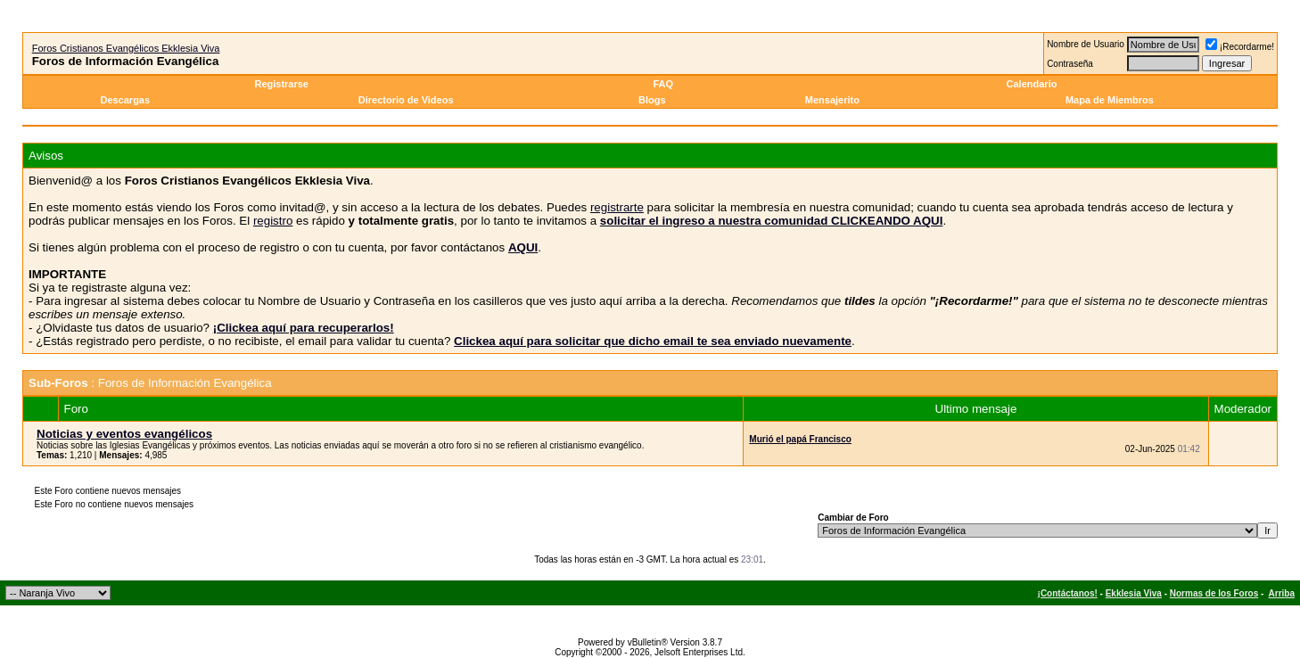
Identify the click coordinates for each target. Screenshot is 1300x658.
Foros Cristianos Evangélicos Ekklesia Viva (126, 48)
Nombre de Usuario (1085, 44)
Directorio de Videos (406, 100)
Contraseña (1070, 64)
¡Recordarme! (1239, 47)
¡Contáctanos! (1068, 593)
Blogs (653, 100)
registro (272, 220)
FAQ (663, 83)
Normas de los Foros (1214, 593)
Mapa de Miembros (1110, 100)
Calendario (1032, 83)
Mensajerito (832, 100)
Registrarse (281, 83)
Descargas (125, 100)
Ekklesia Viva (1134, 593)
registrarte (617, 207)
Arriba (1282, 593)
